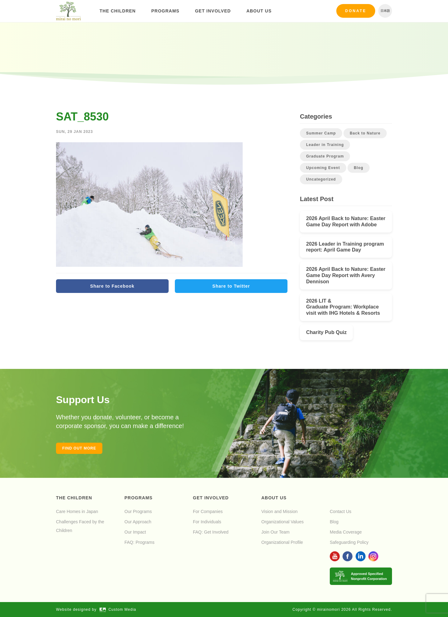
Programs (165, 10)
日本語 (385, 10)
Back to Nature (365, 133)
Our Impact (135, 532)
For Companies (208, 511)
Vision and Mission (279, 511)
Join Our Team (275, 532)
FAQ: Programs (139, 542)
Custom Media (118, 609)
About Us (259, 10)
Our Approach (137, 521)
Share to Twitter (231, 286)
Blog (358, 168)
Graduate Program (325, 156)
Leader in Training (325, 145)
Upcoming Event (323, 168)
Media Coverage (346, 532)
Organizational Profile (282, 542)
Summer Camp (321, 133)
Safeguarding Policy (349, 542)
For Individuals (207, 521)
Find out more (79, 448)
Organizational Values (282, 521)
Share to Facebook (112, 286)
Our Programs (138, 511)
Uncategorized (321, 179)
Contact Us (340, 511)
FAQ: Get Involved (210, 532)
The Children (118, 10)
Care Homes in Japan (77, 511)
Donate (355, 11)
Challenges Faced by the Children (80, 526)
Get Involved (213, 10)
